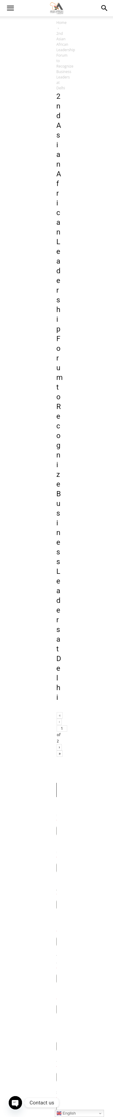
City (11, 482)
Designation (18, 433)
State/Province (21, 507)
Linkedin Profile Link (24, 457)
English (66, 1113)
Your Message (20, 580)
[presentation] (52, 659)
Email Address (20, 359)
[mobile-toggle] (10, 8)
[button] (104, 8)
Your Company (20, 408)
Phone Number (21, 384)
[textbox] (50, 565)
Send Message (56, 683)
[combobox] (56, 565)
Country (15, 556)
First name (17, 310)
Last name (17, 334)
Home (11, 22)
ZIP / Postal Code (22, 531)
